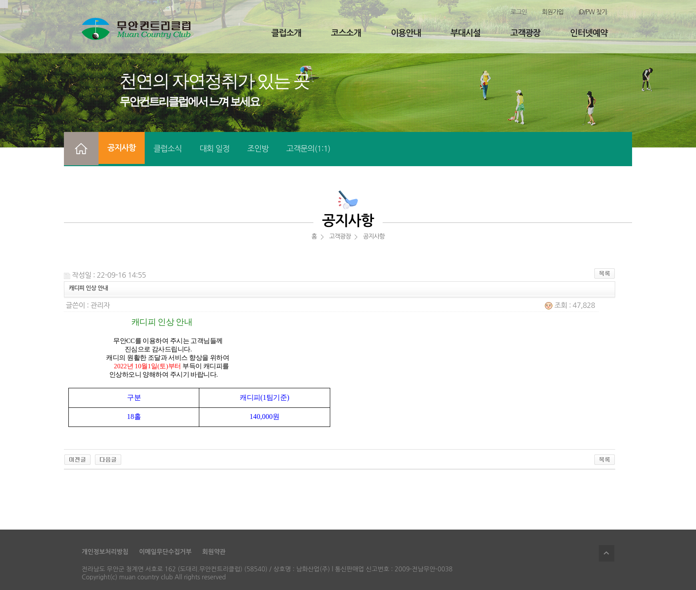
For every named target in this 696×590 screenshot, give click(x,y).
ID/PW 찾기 (592, 12)
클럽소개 (286, 33)
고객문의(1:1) (308, 149)
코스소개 (346, 33)
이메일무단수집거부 (165, 552)
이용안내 (405, 33)
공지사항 (121, 148)
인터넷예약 (588, 33)
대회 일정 (214, 149)
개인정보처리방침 (105, 552)
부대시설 (465, 33)
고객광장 (525, 33)
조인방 (258, 149)
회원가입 (553, 12)
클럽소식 (168, 149)
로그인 (518, 12)
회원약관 (214, 552)
